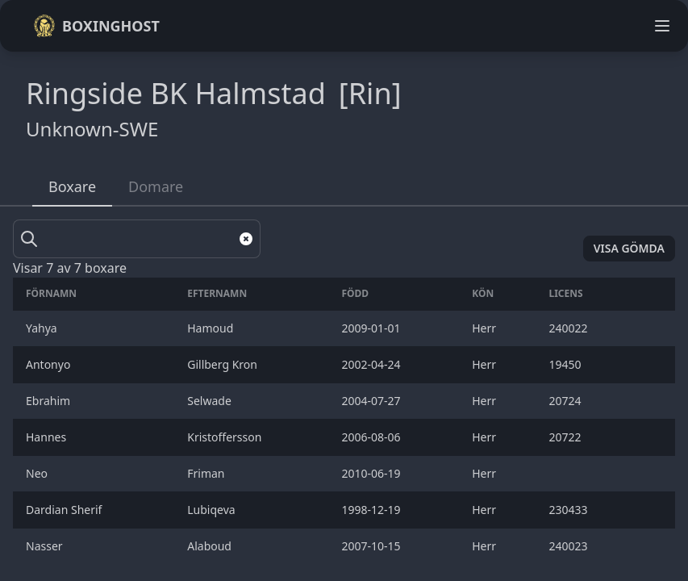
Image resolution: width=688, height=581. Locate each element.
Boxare (72, 186)
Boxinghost (96, 26)
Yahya (43, 328)
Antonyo (49, 364)
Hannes (47, 437)
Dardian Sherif (65, 509)
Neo (39, 473)
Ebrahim (49, 400)
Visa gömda (629, 248)
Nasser (45, 546)
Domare (155, 186)
